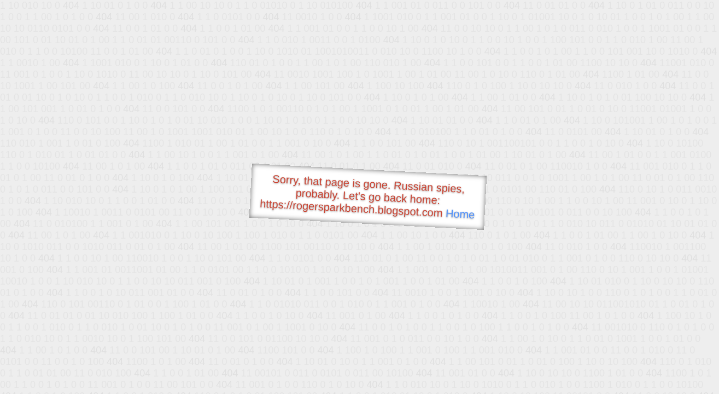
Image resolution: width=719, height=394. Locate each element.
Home (460, 214)
